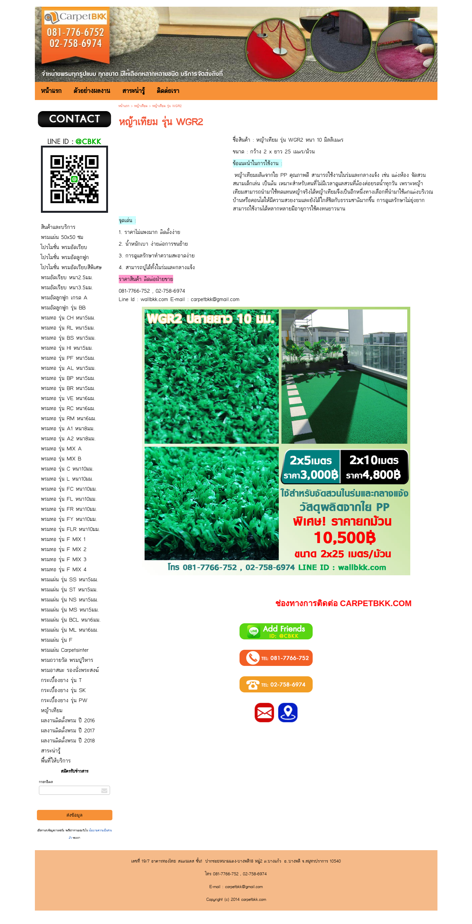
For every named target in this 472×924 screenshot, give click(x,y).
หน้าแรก (123, 106)
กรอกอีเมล (46, 782)
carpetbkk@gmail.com (215, 299)
